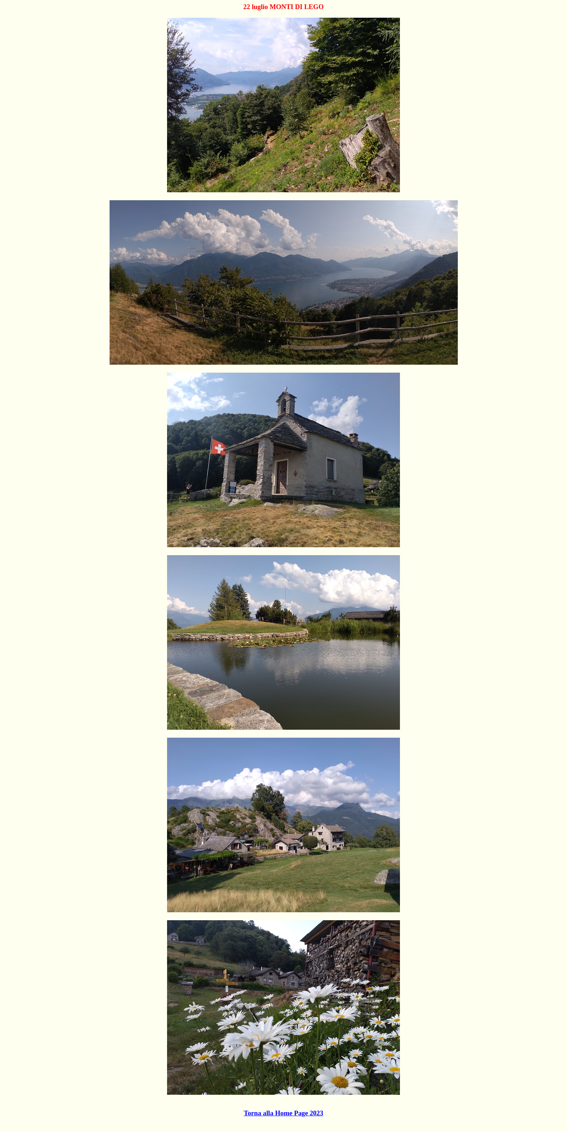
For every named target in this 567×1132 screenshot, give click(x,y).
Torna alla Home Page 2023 (283, 1113)
